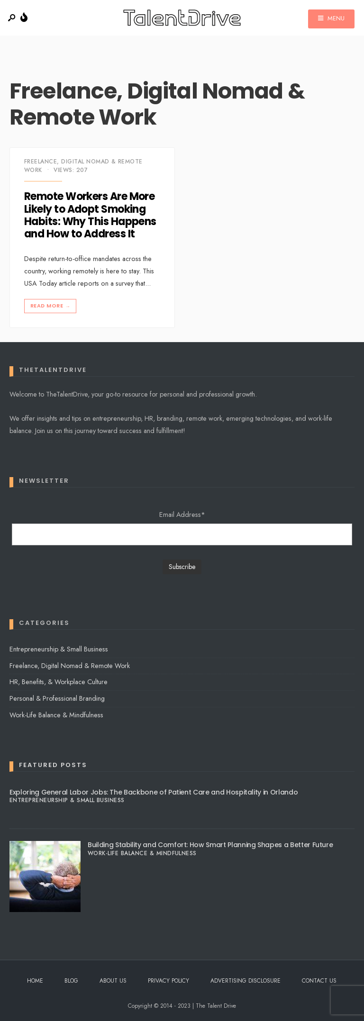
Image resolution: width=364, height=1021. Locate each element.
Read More (51, 306)
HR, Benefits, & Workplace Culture (58, 682)
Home (35, 980)
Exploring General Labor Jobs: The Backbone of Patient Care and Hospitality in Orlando (153, 792)
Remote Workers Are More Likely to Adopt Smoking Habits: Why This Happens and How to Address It (90, 216)
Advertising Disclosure (245, 980)
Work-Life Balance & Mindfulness (56, 715)
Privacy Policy (168, 980)
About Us (113, 980)
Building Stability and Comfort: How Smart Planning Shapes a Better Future (210, 844)
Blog (71, 980)
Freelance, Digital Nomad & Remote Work (69, 665)
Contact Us (319, 980)
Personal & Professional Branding (57, 698)
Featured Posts (53, 764)
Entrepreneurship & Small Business (58, 649)
